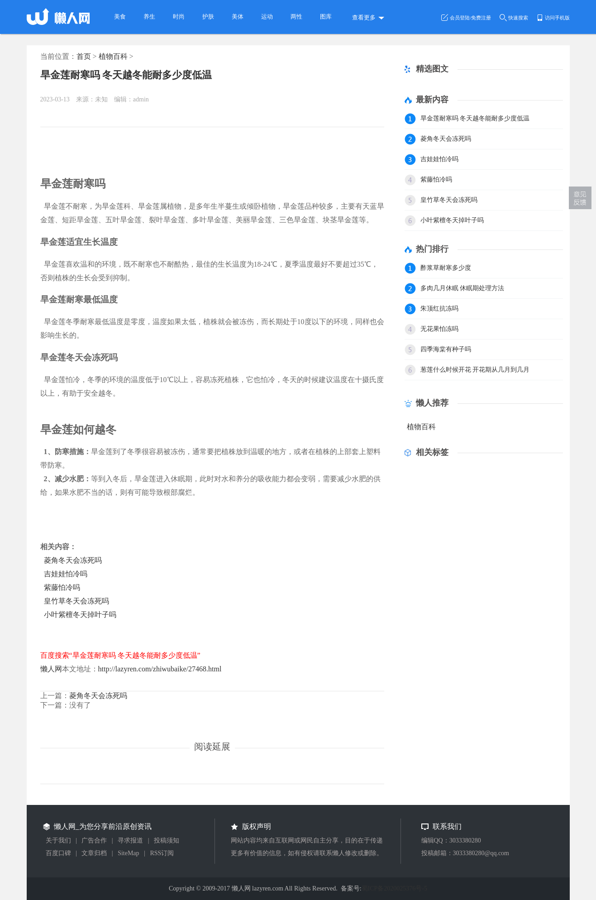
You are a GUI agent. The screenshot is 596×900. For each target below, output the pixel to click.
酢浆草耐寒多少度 (445, 267)
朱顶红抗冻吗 (439, 308)
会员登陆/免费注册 (470, 17)
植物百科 (113, 56)
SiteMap (128, 853)
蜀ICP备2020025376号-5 (394, 888)
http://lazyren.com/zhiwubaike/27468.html (160, 669)
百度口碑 (58, 853)
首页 (83, 56)
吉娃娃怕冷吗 (65, 574)
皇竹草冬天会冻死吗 (76, 601)
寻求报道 (130, 840)
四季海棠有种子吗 (445, 349)
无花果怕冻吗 (439, 329)
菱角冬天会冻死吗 (73, 560)
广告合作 (94, 840)
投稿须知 (166, 840)
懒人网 (51, 669)
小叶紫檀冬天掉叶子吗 (80, 614)
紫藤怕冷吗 (62, 587)
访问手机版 (557, 17)
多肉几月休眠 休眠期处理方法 (462, 288)
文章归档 (94, 853)
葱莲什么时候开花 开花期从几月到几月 (475, 369)
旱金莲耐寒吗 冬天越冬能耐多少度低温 (126, 75)
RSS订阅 (162, 853)
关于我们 (58, 840)
